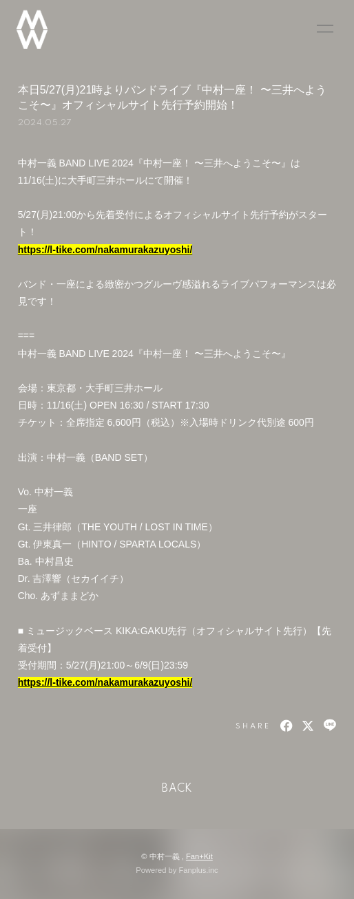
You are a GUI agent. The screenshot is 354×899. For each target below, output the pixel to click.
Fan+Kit (199, 856)
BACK (177, 788)
